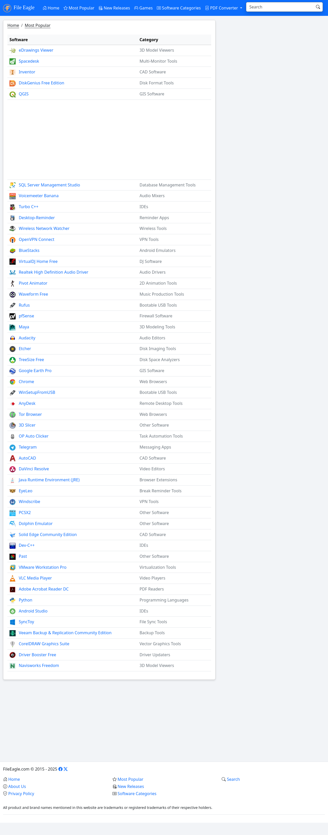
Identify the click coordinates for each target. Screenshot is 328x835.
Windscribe (29, 501)
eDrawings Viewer (36, 50)
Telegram (28, 447)
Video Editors (152, 469)
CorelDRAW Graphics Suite (44, 644)
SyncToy (26, 622)
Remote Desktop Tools (160, 403)
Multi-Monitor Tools (158, 61)
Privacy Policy (21, 793)
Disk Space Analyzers (159, 359)
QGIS (23, 94)
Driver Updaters (154, 655)
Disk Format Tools (156, 83)
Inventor (27, 72)
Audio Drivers (152, 272)
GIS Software (151, 94)
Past (23, 556)
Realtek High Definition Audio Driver (53, 272)
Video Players (152, 578)
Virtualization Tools (157, 567)
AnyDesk (27, 403)
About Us (17, 786)
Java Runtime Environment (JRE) (49, 480)
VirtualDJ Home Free (38, 261)
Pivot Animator (33, 283)
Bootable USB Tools (158, 305)
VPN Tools (149, 239)
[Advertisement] (109, 137)
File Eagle (19, 8)
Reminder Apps (154, 217)
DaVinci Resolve (34, 469)
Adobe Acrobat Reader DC (44, 589)
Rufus (24, 305)
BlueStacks (29, 250)
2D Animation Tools (158, 283)
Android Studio (33, 611)
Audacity (27, 338)
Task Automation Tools (161, 436)
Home (51, 8)
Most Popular (79, 8)
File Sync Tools (153, 622)
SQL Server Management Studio (49, 185)
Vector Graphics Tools (160, 644)
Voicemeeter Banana (38, 195)
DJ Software (150, 261)
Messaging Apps (155, 447)
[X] (66, 769)
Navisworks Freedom (39, 665)
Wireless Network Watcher (44, 228)
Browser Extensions (158, 480)
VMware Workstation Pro (42, 567)
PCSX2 (25, 512)
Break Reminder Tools (160, 491)
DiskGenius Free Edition (41, 83)
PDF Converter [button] (222, 8)
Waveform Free (33, 294)
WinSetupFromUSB (37, 392)
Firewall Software (155, 316)
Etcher (25, 348)
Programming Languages (163, 600)
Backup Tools (152, 633)
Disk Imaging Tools (157, 348)
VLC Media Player (35, 578)
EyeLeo (25, 491)
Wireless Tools (153, 228)
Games (143, 8)
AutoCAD (27, 458)
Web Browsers (153, 381)
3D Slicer (27, 425)
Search (233, 779)
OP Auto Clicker (33, 436)
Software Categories (179, 8)
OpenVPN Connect (36, 239)
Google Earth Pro (35, 370)
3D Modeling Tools (157, 327)
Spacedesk (29, 61)
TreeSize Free (31, 359)
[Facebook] (60, 769)
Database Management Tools (167, 185)
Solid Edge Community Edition (48, 534)
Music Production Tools (161, 294)
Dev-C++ (27, 545)
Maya (24, 327)
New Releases (114, 8)
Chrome (26, 381)
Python (25, 600)
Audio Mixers (152, 195)
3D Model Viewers (156, 50)
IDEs (143, 206)
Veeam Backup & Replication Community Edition (65, 633)
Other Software (154, 425)
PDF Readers (151, 589)
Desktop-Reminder (37, 217)
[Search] (280, 7)
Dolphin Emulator (36, 523)
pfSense (26, 316)
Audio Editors (152, 338)
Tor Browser (30, 414)
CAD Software (152, 72)
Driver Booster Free (37, 655)
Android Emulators (157, 250)
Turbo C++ (28, 206)
